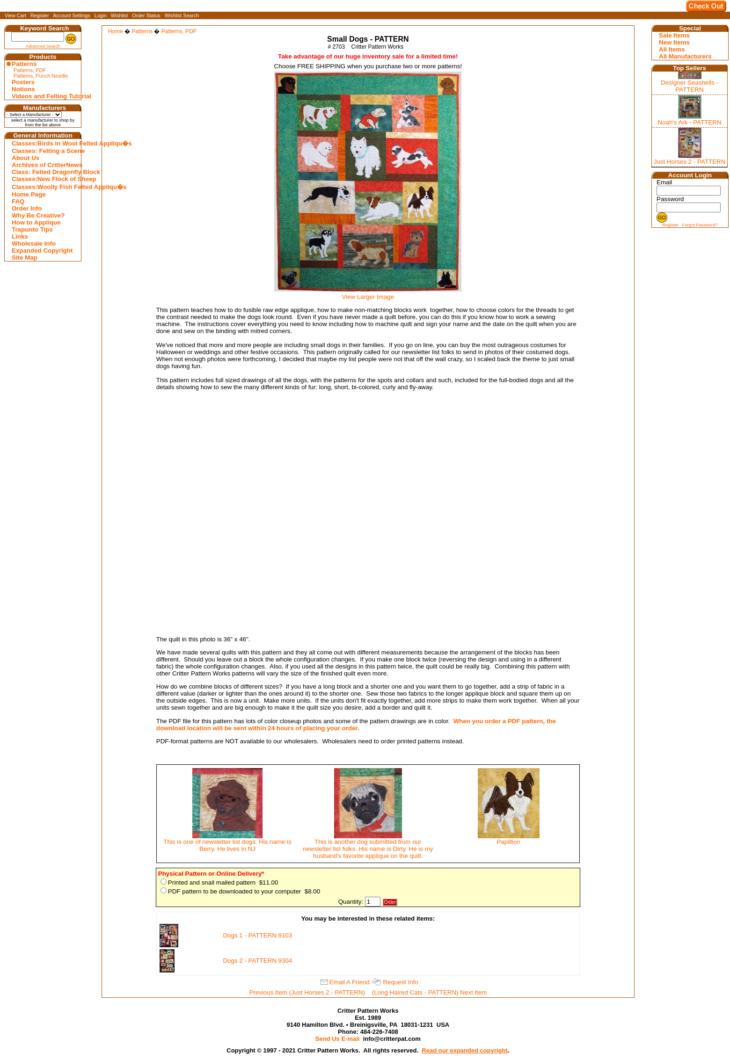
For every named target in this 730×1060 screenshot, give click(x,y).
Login (101, 15)
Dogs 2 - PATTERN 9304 (257, 960)
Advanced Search (43, 46)
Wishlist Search (182, 15)
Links (20, 236)
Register (39, 15)
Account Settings (71, 15)
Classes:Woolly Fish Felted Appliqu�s (44, 186)
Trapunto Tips (32, 229)
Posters (23, 82)
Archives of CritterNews (44, 164)
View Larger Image (367, 294)
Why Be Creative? (38, 215)
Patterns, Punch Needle (41, 76)
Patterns (24, 63)
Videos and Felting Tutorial (44, 96)
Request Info (400, 982)
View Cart (15, 15)
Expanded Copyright (42, 250)
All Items (672, 49)
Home (115, 31)
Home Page (29, 194)
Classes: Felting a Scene (44, 150)
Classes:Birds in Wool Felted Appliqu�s (44, 143)
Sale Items (674, 35)
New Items (674, 42)
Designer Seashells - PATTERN (689, 86)
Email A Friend (349, 982)
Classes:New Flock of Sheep (44, 178)
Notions (23, 89)
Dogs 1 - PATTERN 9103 (257, 935)
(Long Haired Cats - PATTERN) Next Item (429, 992)
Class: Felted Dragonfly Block (44, 171)
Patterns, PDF (30, 70)
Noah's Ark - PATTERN (689, 122)
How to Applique (36, 222)
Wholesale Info (34, 243)
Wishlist (119, 15)
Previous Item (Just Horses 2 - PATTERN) (307, 992)
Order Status (146, 15)
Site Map (24, 257)
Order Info (27, 208)
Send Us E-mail (337, 1038)
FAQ (18, 201)
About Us (25, 157)
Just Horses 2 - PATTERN (690, 161)
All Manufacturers (685, 56)
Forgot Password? (700, 225)
